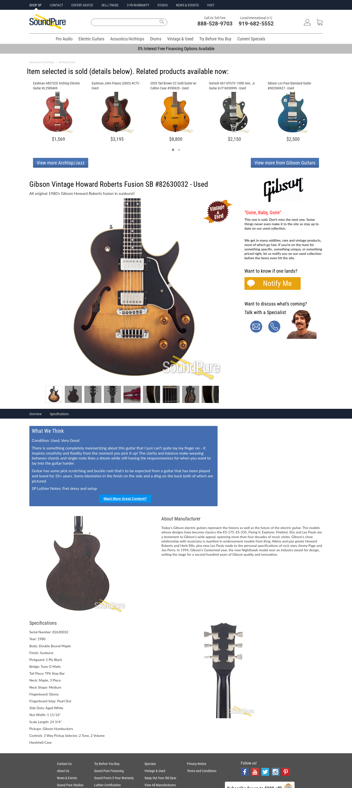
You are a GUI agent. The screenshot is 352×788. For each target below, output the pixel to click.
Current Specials (251, 38)
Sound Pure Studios (70, 785)
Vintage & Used (180, 38)
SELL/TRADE (110, 5)
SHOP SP (35, 5)
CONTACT (56, 5)
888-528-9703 (215, 24)
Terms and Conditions (201, 771)
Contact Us (64, 764)
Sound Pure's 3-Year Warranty (114, 778)
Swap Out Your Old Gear (160, 778)
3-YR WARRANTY (138, 5)
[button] (173, 149)
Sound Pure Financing (109, 771)
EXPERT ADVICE (82, 5)
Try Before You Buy (215, 38)
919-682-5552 (256, 24)
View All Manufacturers (160, 785)
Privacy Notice (196, 764)
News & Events (67, 778)
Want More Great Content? (125, 499)
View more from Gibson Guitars (284, 163)
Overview (35, 414)
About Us (63, 771)
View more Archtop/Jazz (61, 163)
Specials (150, 764)
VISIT (210, 5)
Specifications (59, 414)
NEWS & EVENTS (187, 5)
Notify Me (277, 283)
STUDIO (162, 5)
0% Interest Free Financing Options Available (176, 48)
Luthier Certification (107, 785)
